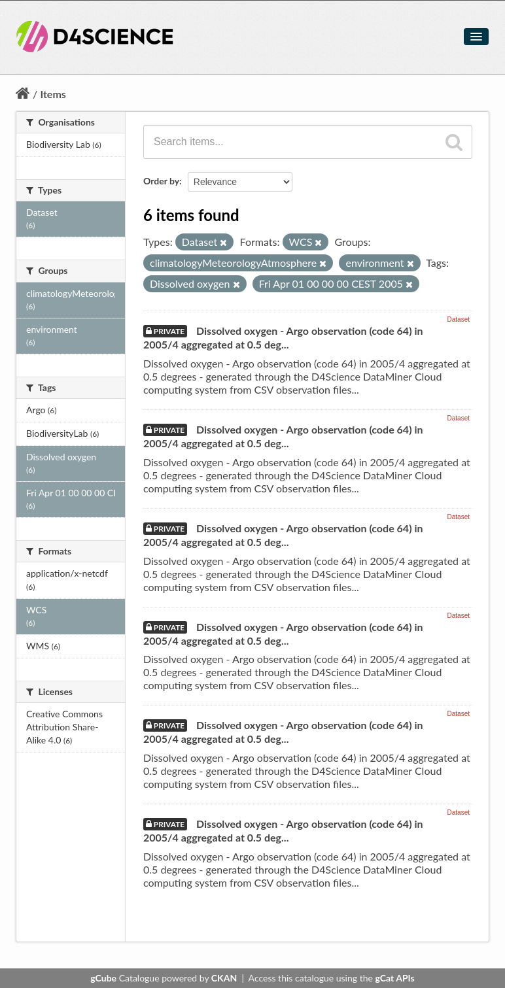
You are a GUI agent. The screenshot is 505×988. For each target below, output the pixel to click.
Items (52, 94)
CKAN (224, 977)
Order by (161, 180)
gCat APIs (394, 977)
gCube (103, 977)
